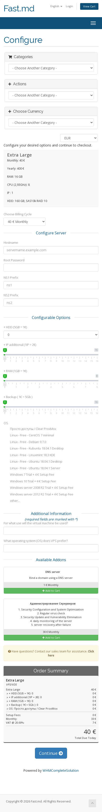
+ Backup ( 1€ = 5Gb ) (18, 397)
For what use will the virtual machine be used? (36, 523)
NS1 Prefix (11, 277)
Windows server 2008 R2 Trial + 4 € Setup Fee (38, 488)
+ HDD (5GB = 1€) (15, 327)
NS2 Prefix (11, 295)
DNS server (49, 572)
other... (12, 501)
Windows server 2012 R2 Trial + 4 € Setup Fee (38, 494)
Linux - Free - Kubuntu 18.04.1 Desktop (34, 448)
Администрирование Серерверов (50, 603)
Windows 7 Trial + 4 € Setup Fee (29, 475)
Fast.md (19, 8)
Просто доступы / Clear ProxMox (30, 429)
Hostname (11, 242)
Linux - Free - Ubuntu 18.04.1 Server (32, 468)
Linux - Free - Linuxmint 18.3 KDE (29, 455)
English (56, 6)
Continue (51, 753)
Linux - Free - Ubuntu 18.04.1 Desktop (33, 461)
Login (69, 6)
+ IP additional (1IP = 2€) (20, 345)
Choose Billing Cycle (18, 214)
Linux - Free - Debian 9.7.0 (25, 442)
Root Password (14, 260)
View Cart (89, 6)
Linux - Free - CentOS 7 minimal (29, 435)
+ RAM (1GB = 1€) (15, 371)
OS (6, 423)
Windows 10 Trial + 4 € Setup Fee (30, 481)
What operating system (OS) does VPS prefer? (36, 541)
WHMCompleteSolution (61, 770)
